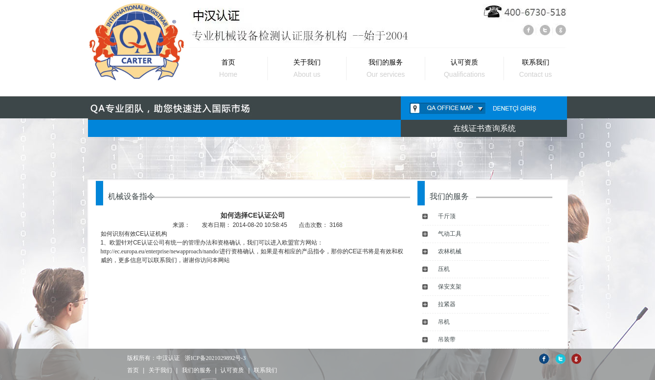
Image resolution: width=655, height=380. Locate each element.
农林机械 (449, 251)
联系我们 (265, 370)
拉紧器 (447, 304)
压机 (444, 269)
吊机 (444, 321)
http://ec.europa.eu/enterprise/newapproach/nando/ (160, 251)
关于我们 (160, 370)
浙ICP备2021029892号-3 (215, 358)
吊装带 (447, 339)
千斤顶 (447, 216)
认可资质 (232, 370)
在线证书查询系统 (484, 128)
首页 (133, 370)
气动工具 (449, 233)
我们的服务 (196, 370)
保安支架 (449, 286)
